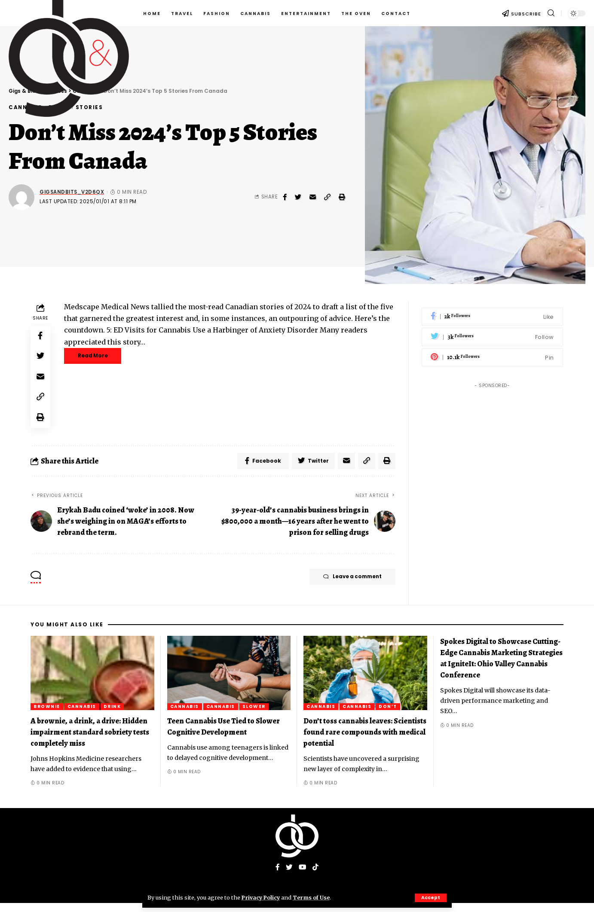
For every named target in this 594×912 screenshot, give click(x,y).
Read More (96, 356)
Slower (254, 715)
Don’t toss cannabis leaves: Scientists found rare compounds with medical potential (364, 740)
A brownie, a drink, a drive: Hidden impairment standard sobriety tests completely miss (90, 740)
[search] (551, 13)
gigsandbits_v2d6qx (72, 192)
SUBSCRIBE (526, 13)
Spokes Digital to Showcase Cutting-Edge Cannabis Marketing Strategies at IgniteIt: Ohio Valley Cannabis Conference (501, 667)
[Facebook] (492, 310)
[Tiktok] (315, 876)
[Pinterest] (492, 351)
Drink (112, 715)
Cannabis (81, 715)
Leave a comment (347, 586)
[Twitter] (492, 330)
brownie (47, 715)
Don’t (388, 715)
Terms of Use (313, 897)
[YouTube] (302, 876)
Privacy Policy (262, 897)
